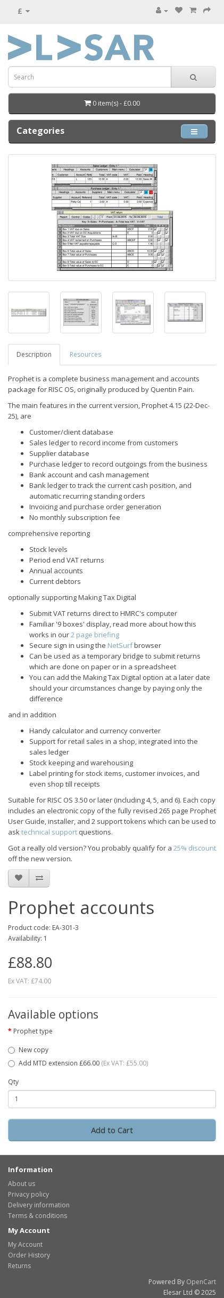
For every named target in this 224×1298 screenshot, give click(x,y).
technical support (49, 832)
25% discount (194, 848)
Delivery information (39, 1204)
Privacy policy (28, 1194)
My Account (25, 1244)
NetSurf (119, 645)
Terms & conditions (37, 1215)
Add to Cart (112, 1130)
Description (34, 354)
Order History (29, 1255)
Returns (19, 1265)
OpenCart (201, 1281)
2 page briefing (95, 634)
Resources (85, 354)
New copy (28, 1049)
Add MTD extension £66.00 (78, 1063)
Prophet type (33, 1031)
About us (21, 1183)
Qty (13, 1081)
